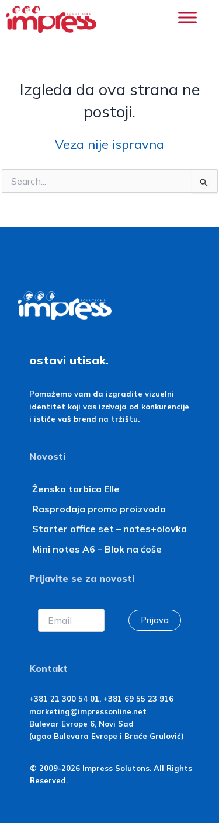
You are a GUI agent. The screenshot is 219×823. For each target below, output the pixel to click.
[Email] (71, 620)
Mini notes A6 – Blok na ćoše (97, 549)
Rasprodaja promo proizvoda (99, 509)
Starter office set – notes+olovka (109, 528)
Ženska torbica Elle (76, 489)
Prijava (155, 620)
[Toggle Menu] (187, 17)
